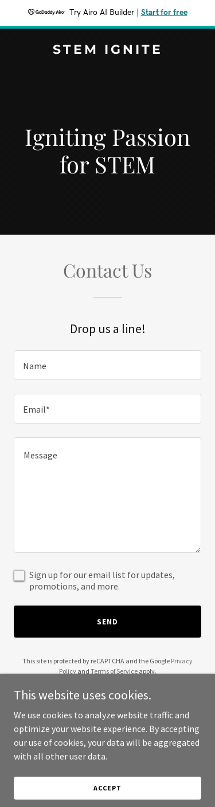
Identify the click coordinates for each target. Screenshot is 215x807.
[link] (107, 50)
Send (107, 621)
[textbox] (107, 365)
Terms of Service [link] (114, 671)
